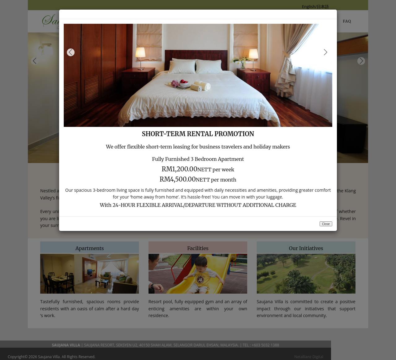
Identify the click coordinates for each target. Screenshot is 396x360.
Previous (71, 52)
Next (325, 52)
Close (326, 224)
